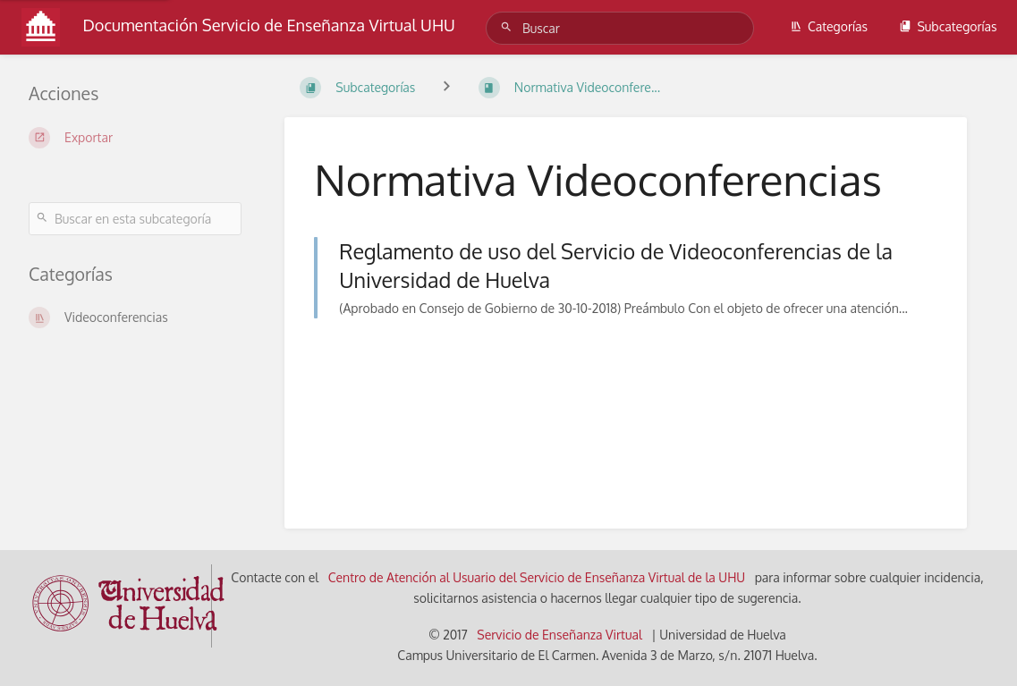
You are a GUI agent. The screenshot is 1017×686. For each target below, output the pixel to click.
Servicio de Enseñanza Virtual (559, 634)
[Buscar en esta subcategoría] (135, 218)
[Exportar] (135, 137)
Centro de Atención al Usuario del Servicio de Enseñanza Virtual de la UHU (537, 577)
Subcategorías (947, 26)
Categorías (829, 26)
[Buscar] (509, 27)
